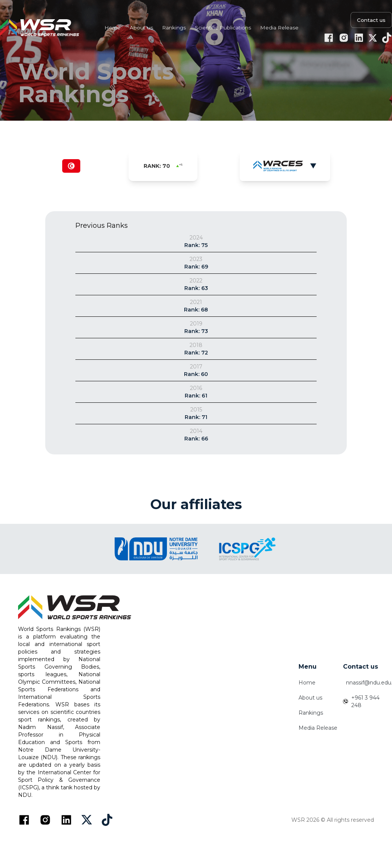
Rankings (311, 712)
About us (310, 697)
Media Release (318, 727)
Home (307, 682)
